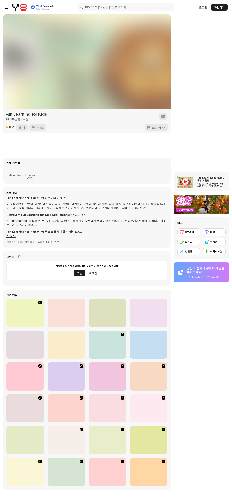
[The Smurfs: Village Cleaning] (25, 345)
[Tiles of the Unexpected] (148, 472)
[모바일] (188, 241)
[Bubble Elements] (25, 408)
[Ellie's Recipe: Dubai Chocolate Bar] (66, 345)
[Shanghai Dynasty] (107, 376)
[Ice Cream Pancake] (66, 313)
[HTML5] (188, 232)
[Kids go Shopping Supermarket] (148, 313)
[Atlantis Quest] (148, 440)
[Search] (82, 7)
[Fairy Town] (107, 472)
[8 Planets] (66, 376)
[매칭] (214, 232)
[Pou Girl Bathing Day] (25, 313)
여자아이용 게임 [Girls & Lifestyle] (26, 242)
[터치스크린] (214, 251)
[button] (11, 236)
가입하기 (219, 7)
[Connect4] (107, 408)
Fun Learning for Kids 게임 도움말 (210, 179)
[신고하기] (156, 127)
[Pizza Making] (66, 472)
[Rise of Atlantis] (66, 440)
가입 (79, 273)
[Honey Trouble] (25, 440)
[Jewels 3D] (107, 345)
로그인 (203, 7)
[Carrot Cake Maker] (107, 313)
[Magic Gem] (66, 408)
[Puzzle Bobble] (25, 376)
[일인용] (188, 251)
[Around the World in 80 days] (107, 440)
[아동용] (214, 241)
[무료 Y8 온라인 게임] (19, 7)
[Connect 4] (148, 345)
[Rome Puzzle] (25, 472)
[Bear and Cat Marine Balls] (148, 376)
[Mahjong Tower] (148, 408)
